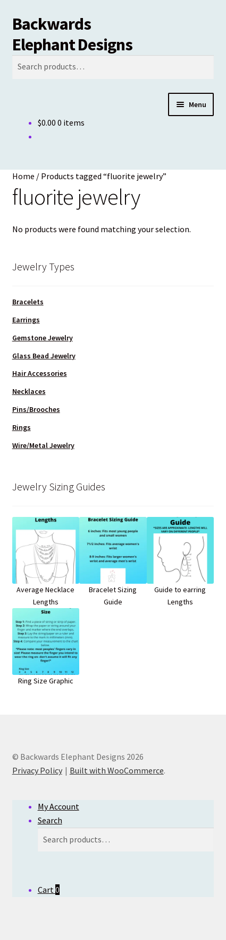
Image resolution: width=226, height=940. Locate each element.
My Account (58, 806)
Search (50, 820)
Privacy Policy (37, 770)
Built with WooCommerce (117, 770)
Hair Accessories (39, 373)
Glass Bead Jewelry (44, 356)
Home (23, 176)
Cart (49, 889)
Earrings (26, 319)
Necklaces (29, 391)
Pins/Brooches (36, 409)
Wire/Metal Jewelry (43, 445)
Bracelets (28, 301)
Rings (21, 427)
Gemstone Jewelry (42, 337)
